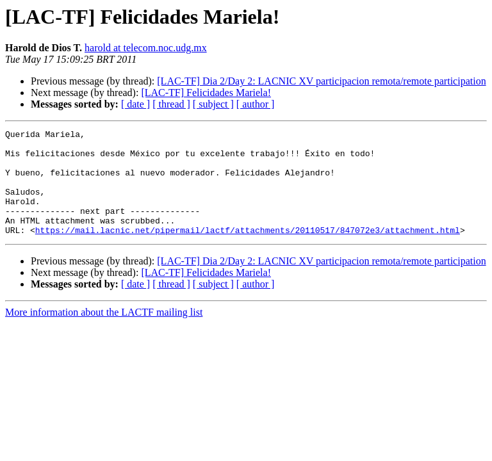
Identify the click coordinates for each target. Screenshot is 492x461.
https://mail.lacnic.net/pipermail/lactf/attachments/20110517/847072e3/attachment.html (247, 251)
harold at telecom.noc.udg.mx (146, 47)
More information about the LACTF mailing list (103, 333)
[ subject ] (213, 104)
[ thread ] (171, 104)
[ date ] (135, 104)
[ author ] (255, 104)
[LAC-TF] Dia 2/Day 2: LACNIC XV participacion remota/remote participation (321, 81)
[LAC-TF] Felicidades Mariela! (206, 92)
